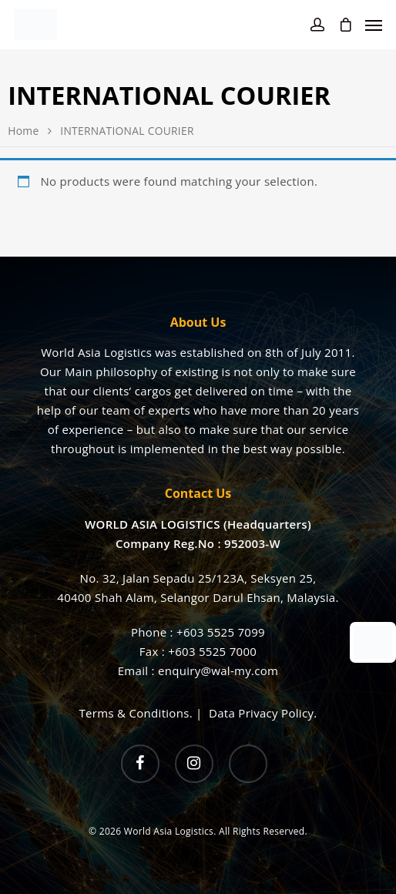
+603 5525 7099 (220, 632)
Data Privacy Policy (261, 713)
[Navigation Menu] (373, 24)
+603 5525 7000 (212, 651)
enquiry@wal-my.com (218, 670)
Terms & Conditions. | (144, 713)
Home (23, 130)
